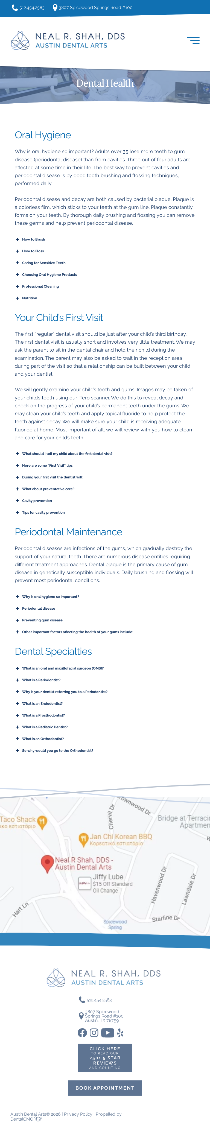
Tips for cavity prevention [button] (40, 513)
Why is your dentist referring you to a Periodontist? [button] (61, 692)
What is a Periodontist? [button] (37, 680)
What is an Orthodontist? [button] (39, 739)
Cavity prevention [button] (33, 501)
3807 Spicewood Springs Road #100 (100, 8)
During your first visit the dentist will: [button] (49, 478)
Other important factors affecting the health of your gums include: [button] (74, 632)
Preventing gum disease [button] (39, 621)
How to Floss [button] (29, 252)
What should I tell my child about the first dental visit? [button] (63, 454)
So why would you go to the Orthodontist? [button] (54, 751)
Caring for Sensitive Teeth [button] (40, 263)
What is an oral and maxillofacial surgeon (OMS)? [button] (59, 669)
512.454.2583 (30, 8)
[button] (194, 41)
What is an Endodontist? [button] (39, 704)
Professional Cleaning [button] (37, 287)
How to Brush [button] (30, 240)
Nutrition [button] (26, 299)
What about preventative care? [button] (44, 490)
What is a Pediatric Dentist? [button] (41, 727)
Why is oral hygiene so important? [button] (47, 597)
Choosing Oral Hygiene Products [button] (46, 275)
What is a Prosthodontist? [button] (40, 716)
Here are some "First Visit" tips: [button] (44, 466)
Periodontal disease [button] (35, 609)
